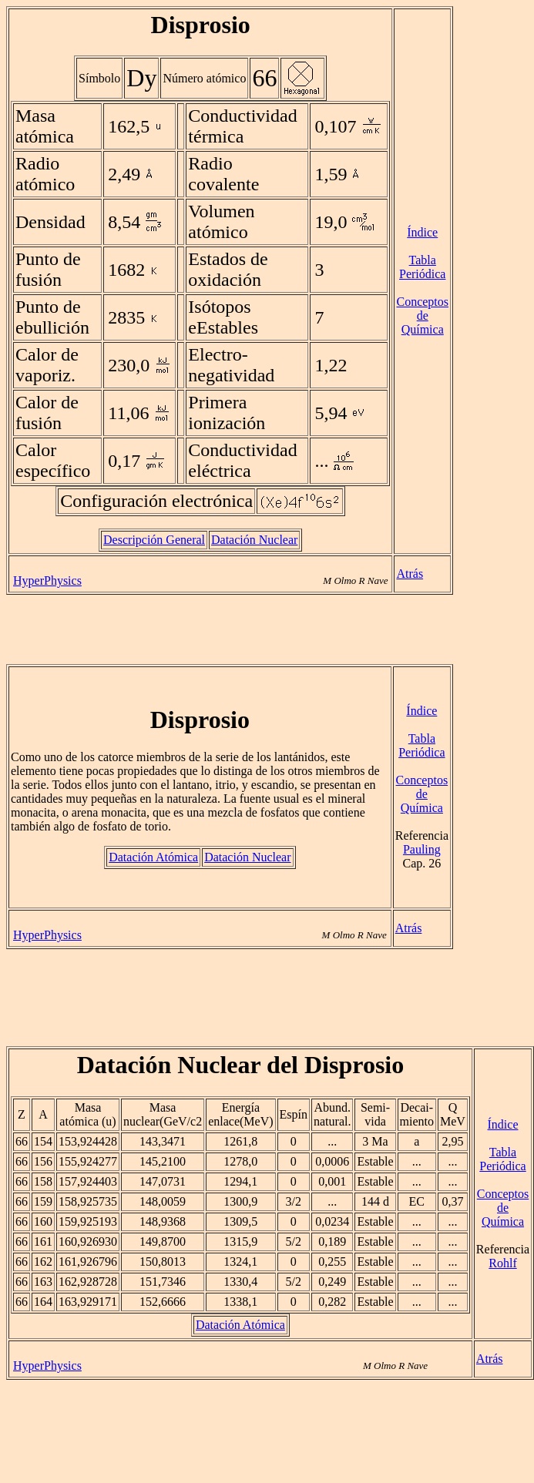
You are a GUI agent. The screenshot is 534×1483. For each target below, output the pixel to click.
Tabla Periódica (422, 266)
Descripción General (154, 539)
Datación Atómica (153, 857)
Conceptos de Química (422, 315)
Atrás (409, 573)
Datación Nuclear (254, 539)
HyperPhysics (47, 580)
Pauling (422, 849)
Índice (422, 232)
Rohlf (502, 1263)
